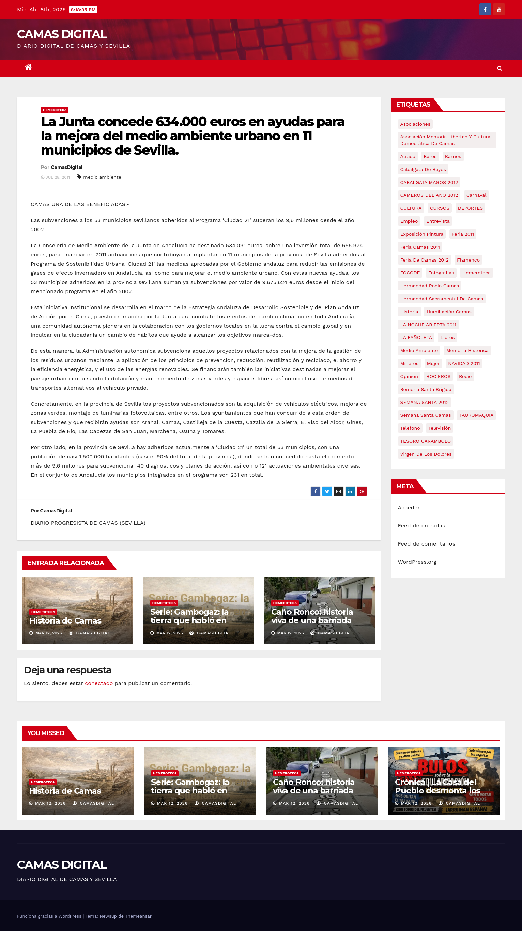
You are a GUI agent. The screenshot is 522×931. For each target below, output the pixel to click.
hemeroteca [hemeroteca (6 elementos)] (476, 272)
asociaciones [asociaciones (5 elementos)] (415, 124)
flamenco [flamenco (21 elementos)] (468, 260)
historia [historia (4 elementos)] (409, 311)
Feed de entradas (421, 525)
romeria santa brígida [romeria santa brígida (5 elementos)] (426, 389)
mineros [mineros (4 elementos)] (409, 363)
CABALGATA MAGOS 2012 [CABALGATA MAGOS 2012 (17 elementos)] (429, 182)
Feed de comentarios (427, 543)
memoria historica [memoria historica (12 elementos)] (467, 350)
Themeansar (138, 916)
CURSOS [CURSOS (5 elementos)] (439, 208)
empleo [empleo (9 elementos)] (409, 221)
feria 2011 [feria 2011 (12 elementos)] (463, 234)
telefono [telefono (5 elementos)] (410, 428)
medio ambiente (102, 177)
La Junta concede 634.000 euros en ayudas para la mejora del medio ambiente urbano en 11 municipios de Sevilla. (193, 135)
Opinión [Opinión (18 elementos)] (409, 376)
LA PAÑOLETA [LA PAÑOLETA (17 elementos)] (416, 337)
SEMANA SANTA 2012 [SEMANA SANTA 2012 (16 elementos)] (424, 402)
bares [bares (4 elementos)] (430, 156)
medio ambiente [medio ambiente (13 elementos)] (419, 350)
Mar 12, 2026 (50, 803)
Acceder (409, 507)
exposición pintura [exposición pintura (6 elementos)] (422, 234)
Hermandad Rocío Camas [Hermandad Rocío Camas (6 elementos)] (429, 285)
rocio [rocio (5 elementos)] (465, 376)
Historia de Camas (65, 621)
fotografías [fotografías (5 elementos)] (441, 272)
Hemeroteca (54, 110)
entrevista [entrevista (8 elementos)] (438, 221)
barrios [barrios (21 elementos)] (453, 156)
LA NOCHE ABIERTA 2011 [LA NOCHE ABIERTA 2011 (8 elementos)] (428, 324)
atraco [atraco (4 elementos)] (407, 156)
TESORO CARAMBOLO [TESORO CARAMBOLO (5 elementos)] (425, 441)
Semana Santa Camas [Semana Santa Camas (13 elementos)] (425, 415)
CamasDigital (66, 167)
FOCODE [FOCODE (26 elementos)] (410, 272)
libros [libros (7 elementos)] (447, 337)
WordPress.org (417, 561)
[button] (499, 68)
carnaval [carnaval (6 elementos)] (476, 195)
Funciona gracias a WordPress (50, 916)
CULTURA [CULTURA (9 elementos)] (411, 208)
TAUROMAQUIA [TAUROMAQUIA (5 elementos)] (476, 415)
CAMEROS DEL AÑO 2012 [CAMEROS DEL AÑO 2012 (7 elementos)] (429, 195)
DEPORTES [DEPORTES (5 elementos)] (470, 208)
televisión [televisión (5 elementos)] (439, 428)
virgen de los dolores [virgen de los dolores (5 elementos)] (426, 454)
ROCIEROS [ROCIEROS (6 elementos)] (438, 376)
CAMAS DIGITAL (62, 34)
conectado (99, 683)
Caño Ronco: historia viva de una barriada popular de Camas (312, 620)
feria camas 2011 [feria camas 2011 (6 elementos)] (420, 247)
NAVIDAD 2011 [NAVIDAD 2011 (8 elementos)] (464, 363)
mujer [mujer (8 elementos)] (433, 363)
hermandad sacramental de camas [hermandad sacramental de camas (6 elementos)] (441, 298)
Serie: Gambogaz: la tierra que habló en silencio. (189, 620)
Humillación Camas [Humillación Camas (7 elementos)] (449, 311)
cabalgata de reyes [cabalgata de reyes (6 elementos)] (423, 169)
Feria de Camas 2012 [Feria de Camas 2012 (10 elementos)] (424, 260)
